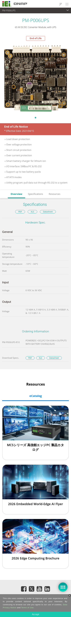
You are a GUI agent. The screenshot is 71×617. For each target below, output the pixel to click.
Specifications (35, 194)
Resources (54, 194)
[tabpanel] (35, 77)
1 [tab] (35, 117)
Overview (16, 194)
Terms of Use (27, 608)
